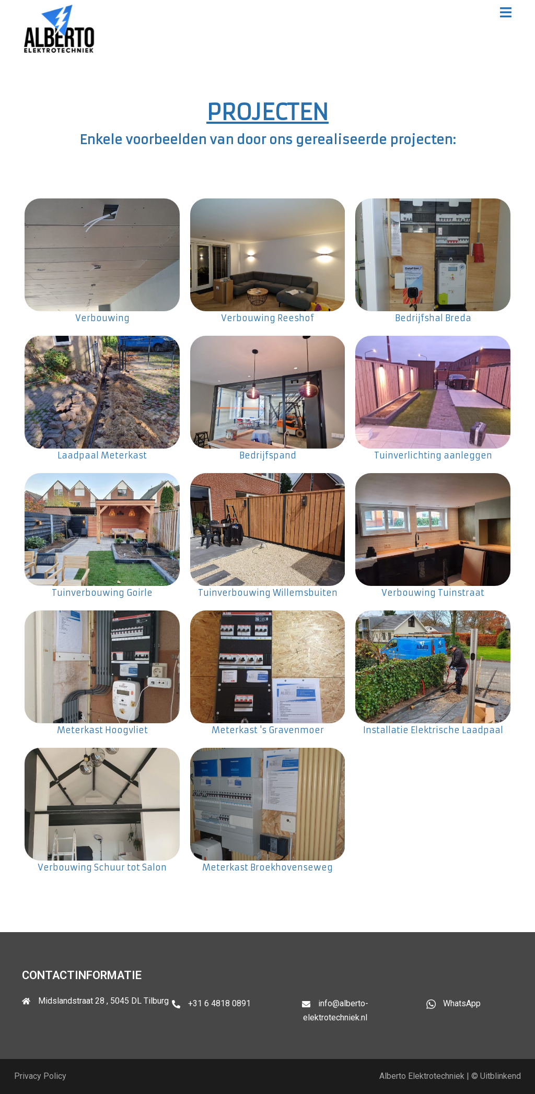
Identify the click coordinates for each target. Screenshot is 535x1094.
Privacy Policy (40, 1076)
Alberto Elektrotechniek (421, 1076)
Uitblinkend (500, 1076)
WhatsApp (462, 1003)
